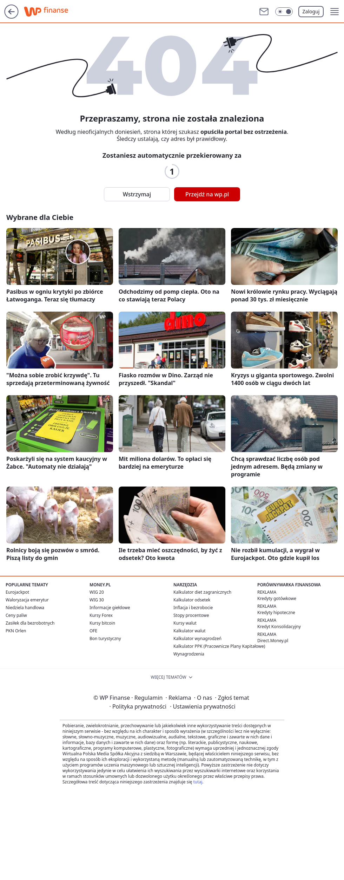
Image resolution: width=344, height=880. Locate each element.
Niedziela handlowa (25, 608)
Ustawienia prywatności (202, 706)
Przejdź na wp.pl (207, 194)
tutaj (197, 782)
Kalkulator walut (189, 631)
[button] (334, 11)
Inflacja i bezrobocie (193, 608)
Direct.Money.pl (272, 641)
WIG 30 (97, 600)
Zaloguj (311, 11)
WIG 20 (97, 592)
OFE (93, 631)
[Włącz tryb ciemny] (284, 11)
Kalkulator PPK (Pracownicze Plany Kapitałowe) (219, 646)
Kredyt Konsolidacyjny (279, 627)
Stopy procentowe (191, 615)
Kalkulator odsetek (191, 600)
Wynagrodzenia (188, 654)
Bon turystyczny (105, 638)
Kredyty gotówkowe (276, 598)
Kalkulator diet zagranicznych (202, 592)
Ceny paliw (16, 615)
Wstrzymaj (137, 194)
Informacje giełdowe (110, 608)
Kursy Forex (101, 615)
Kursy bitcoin (102, 623)
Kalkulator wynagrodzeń (197, 638)
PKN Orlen (16, 631)
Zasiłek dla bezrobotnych (30, 623)
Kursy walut (185, 623)
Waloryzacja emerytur (27, 600)
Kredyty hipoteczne (276, 612)
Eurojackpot (17, 592)
